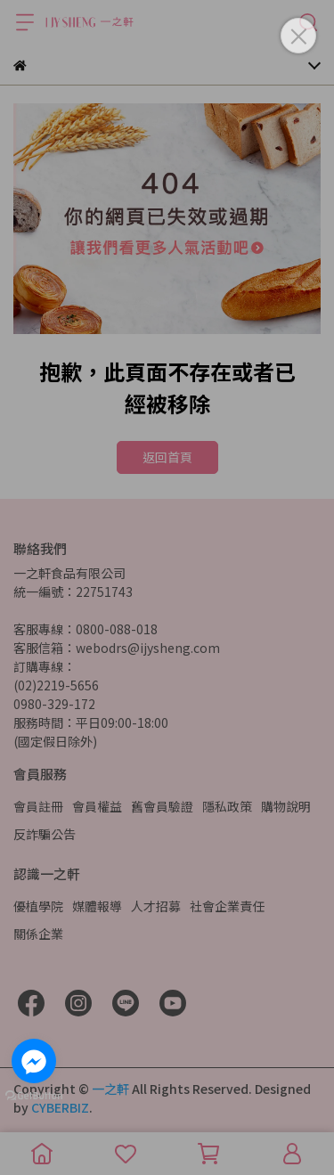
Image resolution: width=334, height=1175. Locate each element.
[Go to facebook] (34, 1061)
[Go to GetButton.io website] (33, 1094)
